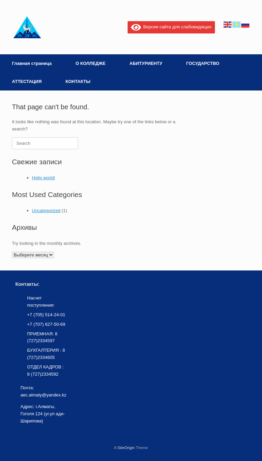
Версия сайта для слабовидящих (171, 26)
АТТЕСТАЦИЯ (27, 81)
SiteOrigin (126, 448)
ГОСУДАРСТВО (202, 63)
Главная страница (32, 63)
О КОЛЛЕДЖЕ (90, 63)
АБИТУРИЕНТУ (146, 63)
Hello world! (43, 177)
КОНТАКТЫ (78, 81)
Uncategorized (46, 210)
